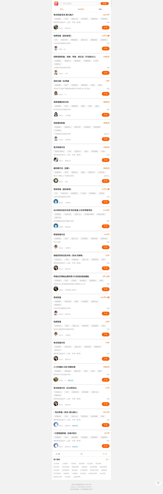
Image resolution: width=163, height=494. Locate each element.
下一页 (105, 454)
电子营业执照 (74, 489)
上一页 (58, 454)
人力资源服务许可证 (86, 489)
